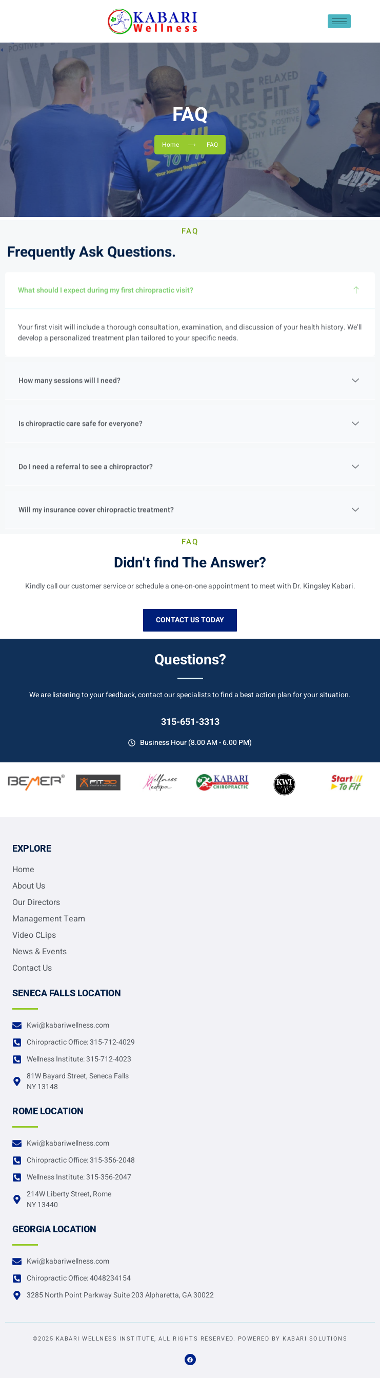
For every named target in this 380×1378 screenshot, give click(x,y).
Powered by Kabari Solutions (293, 1338)
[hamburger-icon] (339, 21)
